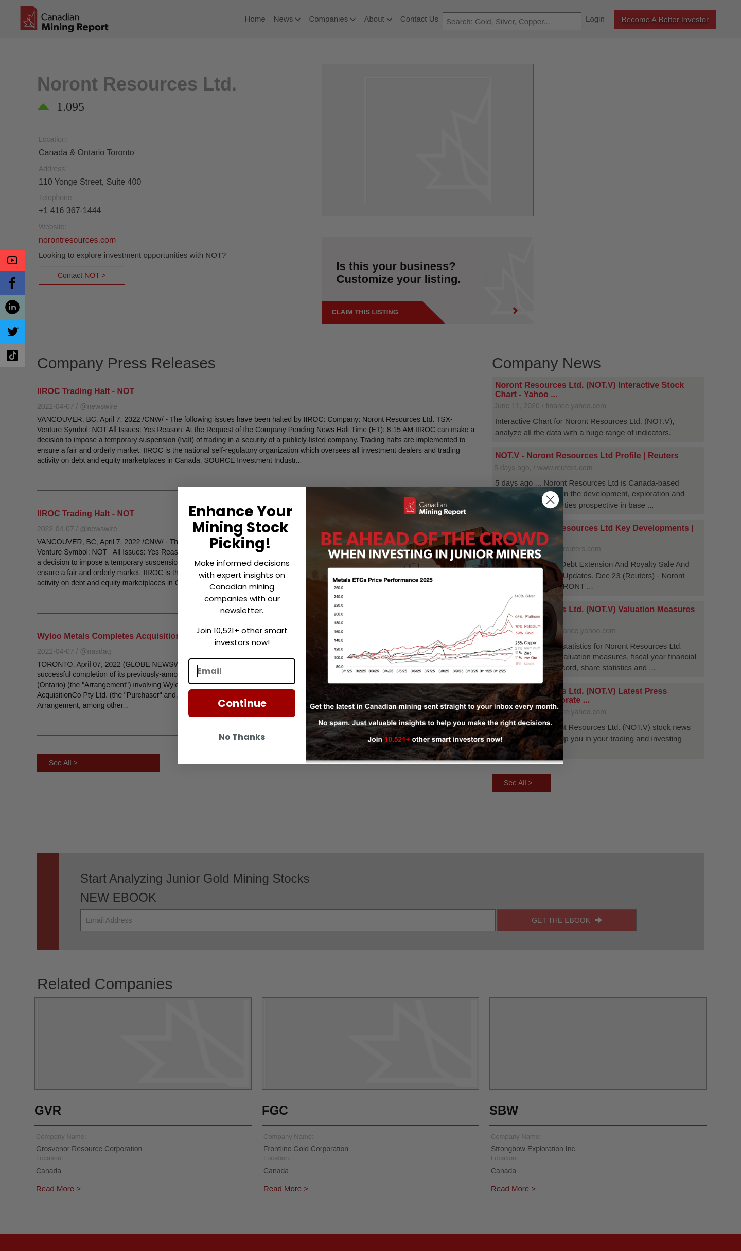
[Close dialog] (550, 500)
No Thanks (242, 737)
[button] (12, 260)
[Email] (241, 671)
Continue (242, 703)
